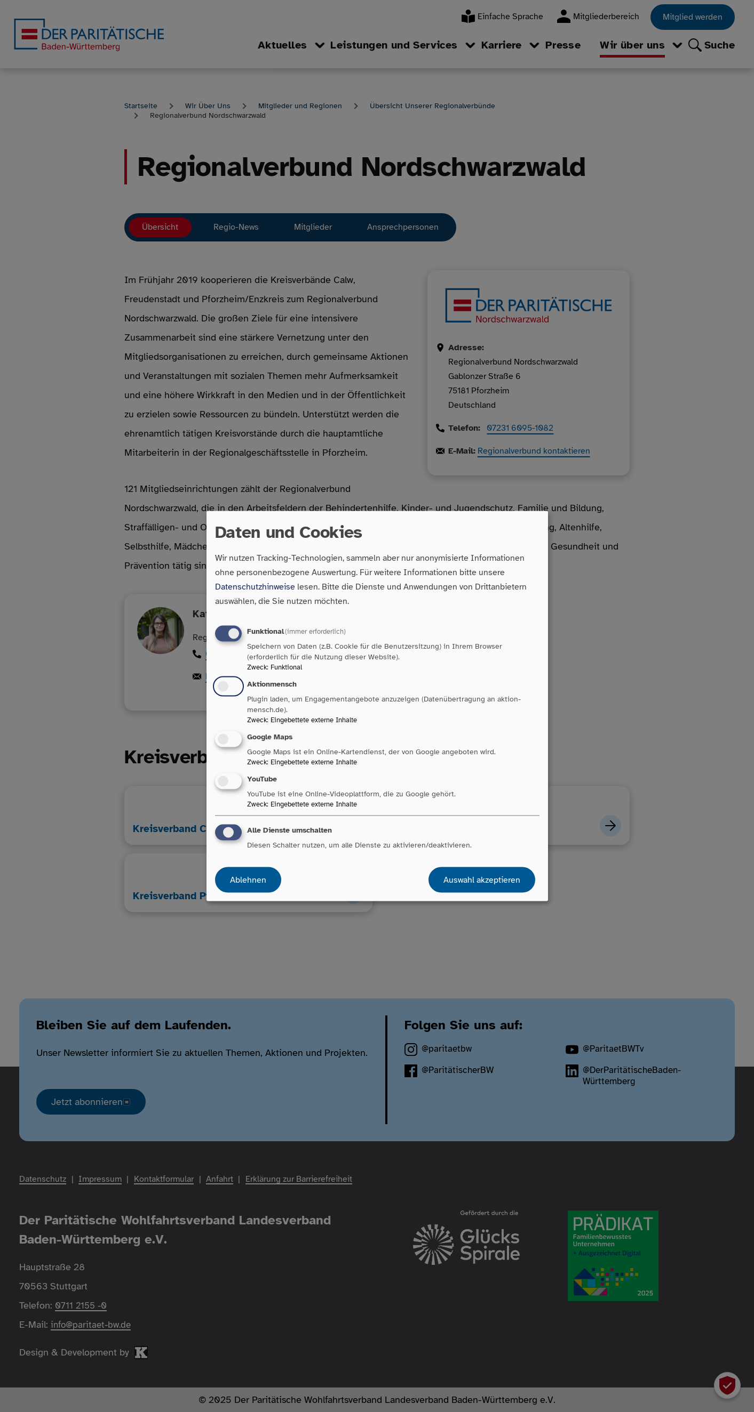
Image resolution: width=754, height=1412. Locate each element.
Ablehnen (248, 880)
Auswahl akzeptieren (481, 880)
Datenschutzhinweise (255, 586)
